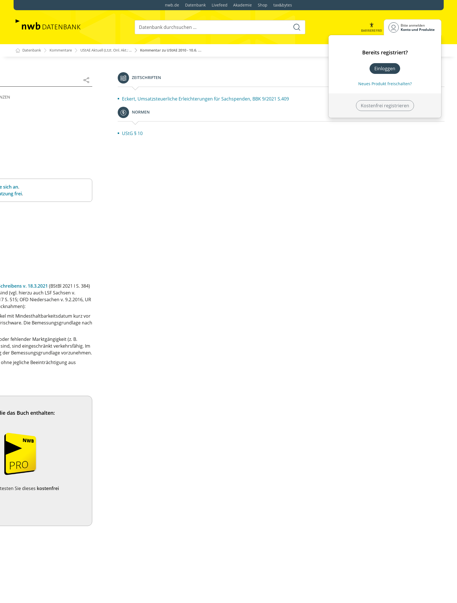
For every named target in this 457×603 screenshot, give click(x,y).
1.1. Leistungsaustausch (45, 132)
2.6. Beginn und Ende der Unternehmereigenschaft (74, 426)
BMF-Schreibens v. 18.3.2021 (366, 286)
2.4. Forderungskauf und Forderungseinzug (66, 408)
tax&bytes (282, 5)
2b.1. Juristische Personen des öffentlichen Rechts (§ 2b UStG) (75, 537)
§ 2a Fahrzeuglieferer (42, 513)
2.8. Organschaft (37, 444)
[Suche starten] (296, 27)
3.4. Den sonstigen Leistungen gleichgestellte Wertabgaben (68, 592)
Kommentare (64, 50)
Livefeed (220, 5)
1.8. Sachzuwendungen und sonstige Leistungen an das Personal (74, 206)
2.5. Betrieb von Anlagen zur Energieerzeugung (69, 417)
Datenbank (195, 5)
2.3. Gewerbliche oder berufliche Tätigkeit (64, 398)
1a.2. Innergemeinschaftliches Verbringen (64, 296)
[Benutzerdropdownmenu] (412, 27)
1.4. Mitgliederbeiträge (44, 160)
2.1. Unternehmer (39, 380)
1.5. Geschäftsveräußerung (49, 169)
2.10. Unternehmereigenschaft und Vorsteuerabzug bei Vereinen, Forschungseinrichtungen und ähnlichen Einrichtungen (75, 469)
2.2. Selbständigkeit (40, 389)
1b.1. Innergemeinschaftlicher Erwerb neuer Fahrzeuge (67, 321)
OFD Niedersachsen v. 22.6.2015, (258, 306)
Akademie (242, 5)
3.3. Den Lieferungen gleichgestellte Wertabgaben (73, 580)
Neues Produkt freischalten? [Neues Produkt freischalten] (385, 83)
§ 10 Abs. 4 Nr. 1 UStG (228, 329)
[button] (371, 27)
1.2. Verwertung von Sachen (50, 141)
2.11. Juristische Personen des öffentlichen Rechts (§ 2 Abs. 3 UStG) (75, 488)
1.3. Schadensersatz (41, 150)
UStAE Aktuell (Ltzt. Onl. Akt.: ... (114, 50)
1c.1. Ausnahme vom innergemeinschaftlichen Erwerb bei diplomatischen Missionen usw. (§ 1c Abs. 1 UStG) (76, 352)
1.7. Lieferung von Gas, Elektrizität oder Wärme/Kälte (76, 194)
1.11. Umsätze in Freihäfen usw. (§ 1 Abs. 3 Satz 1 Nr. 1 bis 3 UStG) (75, 240)
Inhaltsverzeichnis (39, 116)
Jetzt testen (312, 505)
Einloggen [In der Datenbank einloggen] (384, 68)
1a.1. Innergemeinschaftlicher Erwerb (60, 287)
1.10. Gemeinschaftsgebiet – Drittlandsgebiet (68, 227)
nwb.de (172, 5)
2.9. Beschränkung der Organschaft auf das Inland (73, 453)
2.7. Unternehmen (39, 435)
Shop (262, 5)
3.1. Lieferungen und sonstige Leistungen (64, 562)
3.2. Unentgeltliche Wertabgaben (55, 571)
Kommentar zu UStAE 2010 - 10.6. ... (186, 50)
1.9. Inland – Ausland (42, 218)
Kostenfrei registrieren (385, 105)
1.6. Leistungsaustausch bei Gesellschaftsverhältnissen (49, 181)
